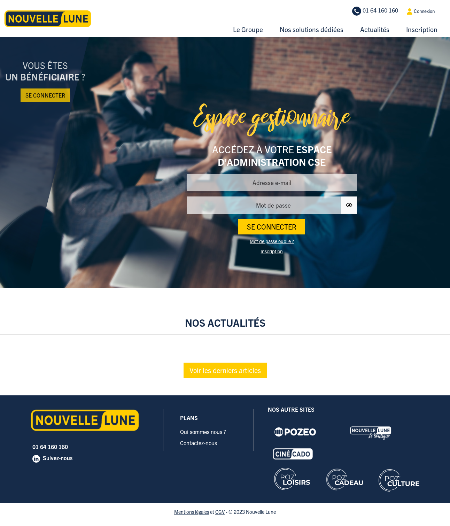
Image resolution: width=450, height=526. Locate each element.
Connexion (420, 11)
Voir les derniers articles (225, 370)
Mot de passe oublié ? (272, 241)
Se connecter (45, 95)
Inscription (421, 29)
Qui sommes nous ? (203, 431)
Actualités (374, 29)
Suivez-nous (57, 457)
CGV (220, 512)
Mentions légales (191, 512)
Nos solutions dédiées (311, 29)
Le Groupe (248, 29)
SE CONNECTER (271, 226)
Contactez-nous (198, 442)
